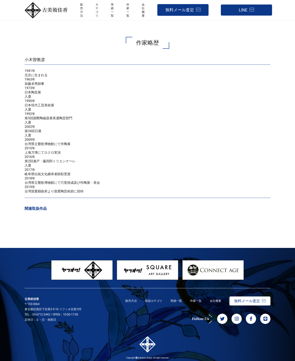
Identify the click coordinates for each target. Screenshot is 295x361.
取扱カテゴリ (153, 300)
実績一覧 (176, 300)
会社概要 (215, 300)
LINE (243, 10)
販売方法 (131, 300)
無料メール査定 (179, 9)
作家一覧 (196, 300)
